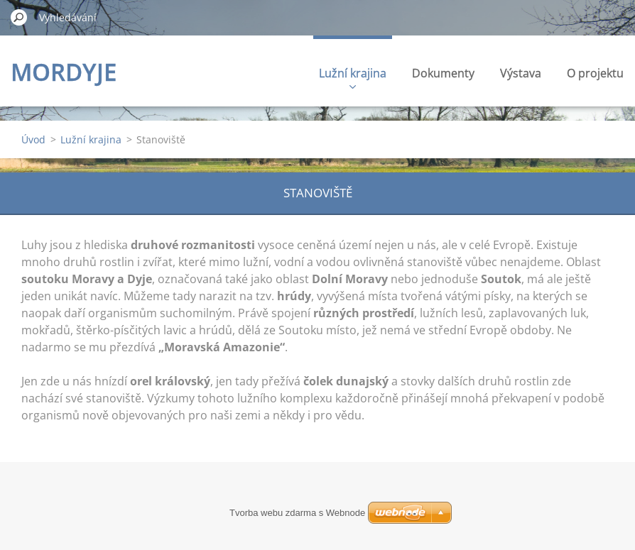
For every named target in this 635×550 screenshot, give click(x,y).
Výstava (520, 73)
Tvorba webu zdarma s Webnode (297, 512)
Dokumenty (443, 73)
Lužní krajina (352, 77)
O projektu (595, 73)
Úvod (33, 139)
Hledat (19, 17)
